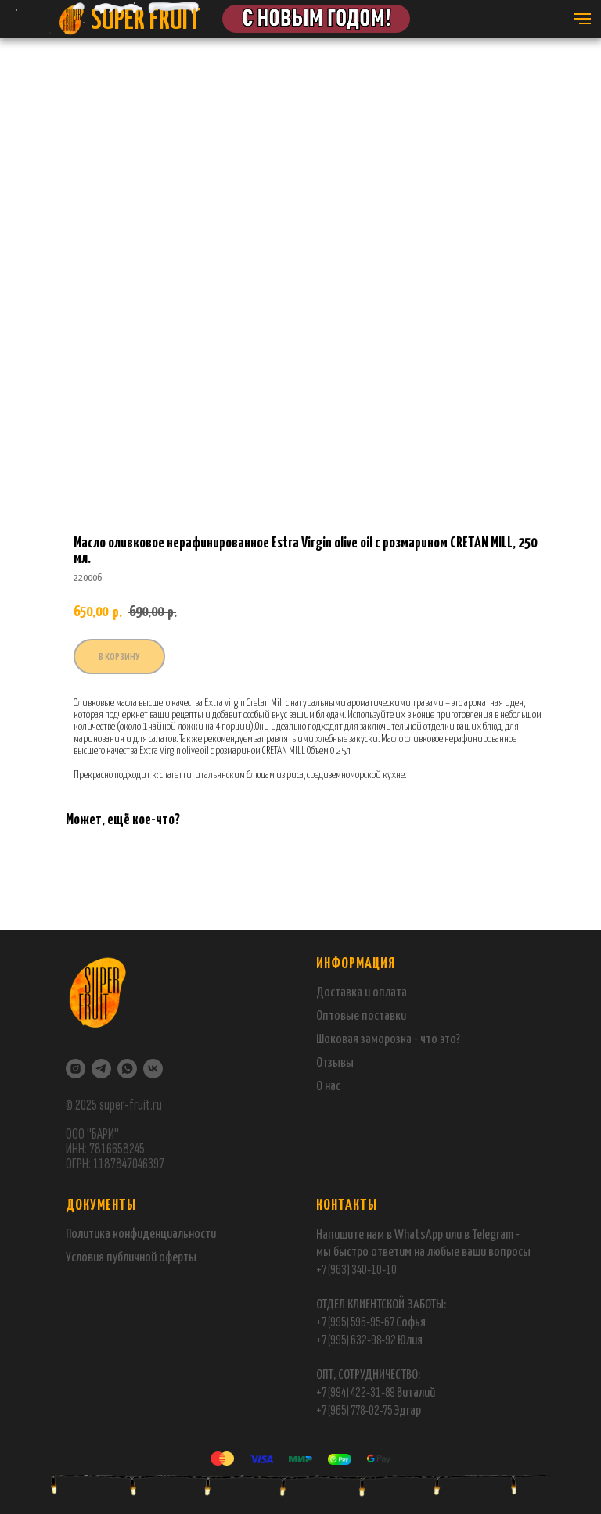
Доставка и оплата (361, 992)
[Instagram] (75, 1068)
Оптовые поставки (361, 1016)
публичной (131, 1258)
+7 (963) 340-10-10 (356, 1269)
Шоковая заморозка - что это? (388, 1039)
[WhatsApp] (127, 1068)
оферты (176, 1258)
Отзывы (335, 1063)
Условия (86, 1258)
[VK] (153, 1068)
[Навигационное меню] (582, 18)
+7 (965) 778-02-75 (355, 1410)
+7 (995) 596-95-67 (355, 1322)
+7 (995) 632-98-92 (356, 1340)
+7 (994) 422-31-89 (355, 1392)
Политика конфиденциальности (141, 1234)
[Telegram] (101, 1068)
